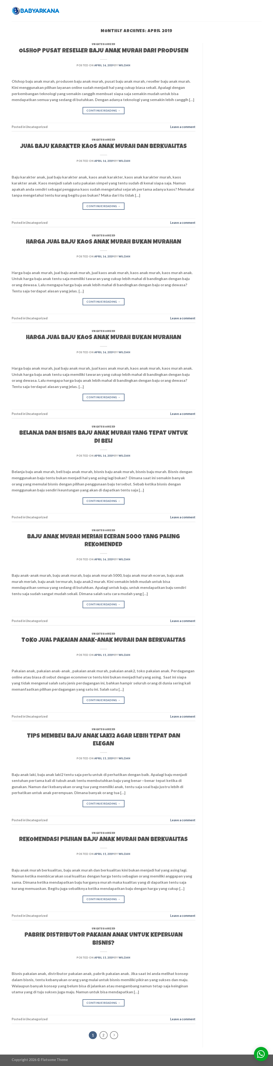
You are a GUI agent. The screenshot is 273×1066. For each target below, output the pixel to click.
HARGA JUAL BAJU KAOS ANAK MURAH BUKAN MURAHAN (103, 242)
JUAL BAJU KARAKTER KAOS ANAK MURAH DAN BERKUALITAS (103, 147)
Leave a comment (182, 127)
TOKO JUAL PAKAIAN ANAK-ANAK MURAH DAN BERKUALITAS (103, 641)
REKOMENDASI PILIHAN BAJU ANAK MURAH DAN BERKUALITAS (103, 840)
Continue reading (103, 110)
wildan (124, 65)
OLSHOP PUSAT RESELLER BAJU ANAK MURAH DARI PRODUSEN (103, 51)
